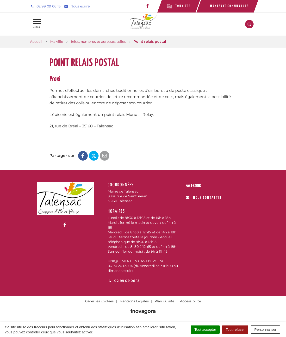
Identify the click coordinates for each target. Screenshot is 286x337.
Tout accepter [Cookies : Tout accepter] (205, 329)
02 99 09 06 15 (123, 281)
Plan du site (164, 301)
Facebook (193, 186)
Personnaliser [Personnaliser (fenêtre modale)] (265, 329)
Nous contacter (204, 198)
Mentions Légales (134, 301)
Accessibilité (190, 301)
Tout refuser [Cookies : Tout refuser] (235, 329)
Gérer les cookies (99, 301)
